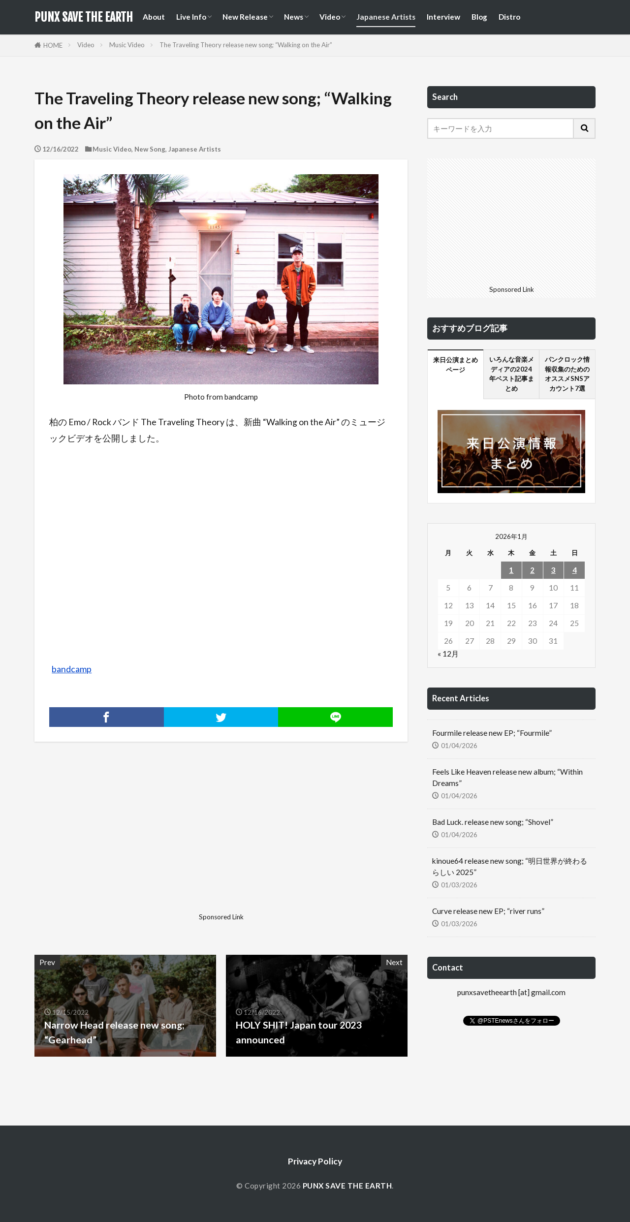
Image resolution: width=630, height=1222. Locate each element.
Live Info (191, 16)
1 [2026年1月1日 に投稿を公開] (511, 569)
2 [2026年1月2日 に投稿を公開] (532, 569)
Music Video (127, 45)
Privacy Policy (315, 1161)
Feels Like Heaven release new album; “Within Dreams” (507, 777)
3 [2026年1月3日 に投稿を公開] (553, 569)
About (154, 16)
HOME (53, 45)
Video (329, 16)
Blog (479, 16)
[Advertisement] (126, 840)
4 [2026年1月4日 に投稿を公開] (574, 569)
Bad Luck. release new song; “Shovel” (492, 821)
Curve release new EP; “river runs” (488, 911)
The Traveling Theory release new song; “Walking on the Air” (245, 45)
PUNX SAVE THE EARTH (83, 17)
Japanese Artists (385, 16)
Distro (509, 16)
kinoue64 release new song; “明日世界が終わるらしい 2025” (509, 866)
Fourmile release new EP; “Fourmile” (492, 732)
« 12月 (448, 653)
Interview (443, 16)
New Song (149, 149)
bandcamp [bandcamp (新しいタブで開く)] (72, 669)
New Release (245, 16)
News (293, 16)
